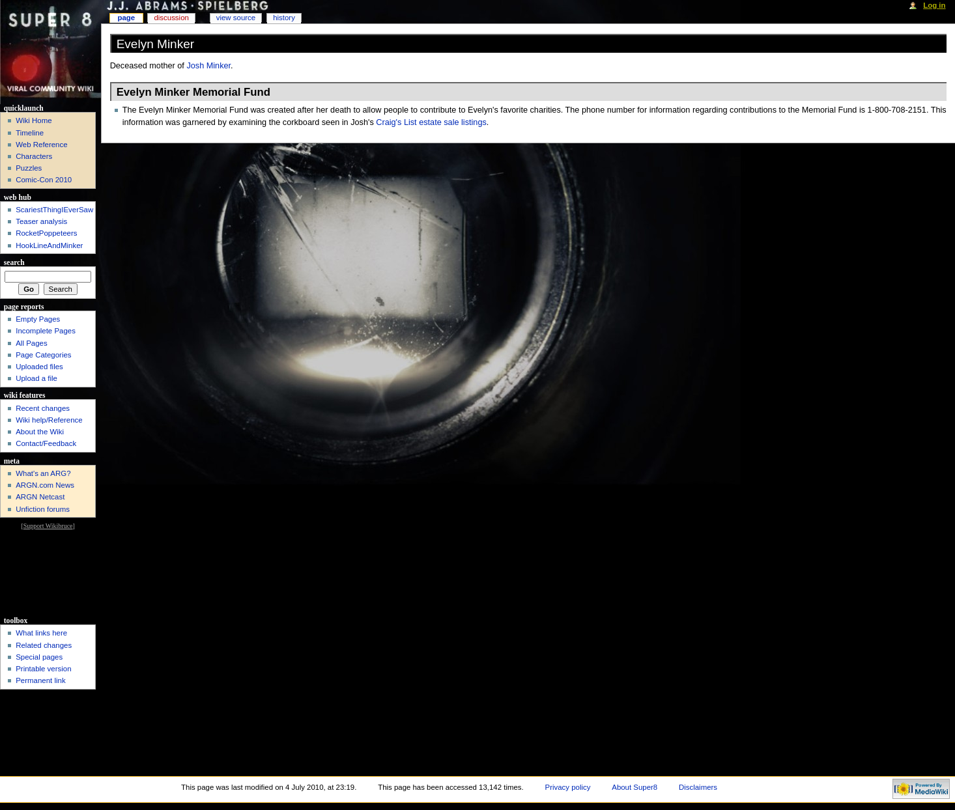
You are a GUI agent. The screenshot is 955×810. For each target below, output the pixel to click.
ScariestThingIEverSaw (54, 210)
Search (14, 262)
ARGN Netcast (40, 497)
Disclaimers (698, 787)
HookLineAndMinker (49, 245)
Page (126, 17)
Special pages (39, 657)
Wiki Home (33, 120)
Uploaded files (39, 366)
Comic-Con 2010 (44, 180)
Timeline (30, 133)
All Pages (31, 343)
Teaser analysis (41, 221)
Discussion (171, 17)
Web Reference (41, 144)
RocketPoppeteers (46, 233)
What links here (41, 633)
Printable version (43, 669)
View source (235, 17)
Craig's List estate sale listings (431, 122)
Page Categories (43, 355)
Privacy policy (568, 787)
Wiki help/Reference (49, 420)
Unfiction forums (43, 509)
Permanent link (40, 680)
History (284, 17)
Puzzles (29, 168)
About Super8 (634, 787)
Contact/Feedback (46, 443)
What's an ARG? (43, 473)
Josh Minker (208, 65)
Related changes (44, 645)
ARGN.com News (45, 485)
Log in (934, 5)
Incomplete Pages (46, 331)
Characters (34, 156)
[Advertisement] (48, 572)
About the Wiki (40, 432)
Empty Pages (38, 319)
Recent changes (43, 408)
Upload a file (36, 378)
